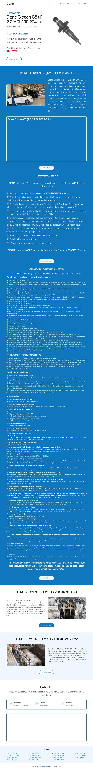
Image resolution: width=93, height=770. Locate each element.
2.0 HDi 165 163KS (12, 757)
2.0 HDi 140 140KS (58, 755)
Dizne (10, 3)
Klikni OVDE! (12, 51)
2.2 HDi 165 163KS (58, 757)
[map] (20, 704)
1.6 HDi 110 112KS (35, 753)
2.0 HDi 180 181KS (35, 757)
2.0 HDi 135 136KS (35, 755)
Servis (68, 3)
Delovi (78, 3)
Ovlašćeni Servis (46, 766)
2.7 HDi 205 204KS (35, 760)
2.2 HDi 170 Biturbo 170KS (80, 757)
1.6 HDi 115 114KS (58, 753)
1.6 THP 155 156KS (13, 755)
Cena (73, 3)
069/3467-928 (13, 13)
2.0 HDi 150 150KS (80, 755)
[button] (9, 95)
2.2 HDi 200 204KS (12, 760)
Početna (62, 3)
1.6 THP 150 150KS (80, 753)
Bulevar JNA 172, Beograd (17, 34)
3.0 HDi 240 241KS (58, 760)
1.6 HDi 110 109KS (12, 753)
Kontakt (84, 3)
